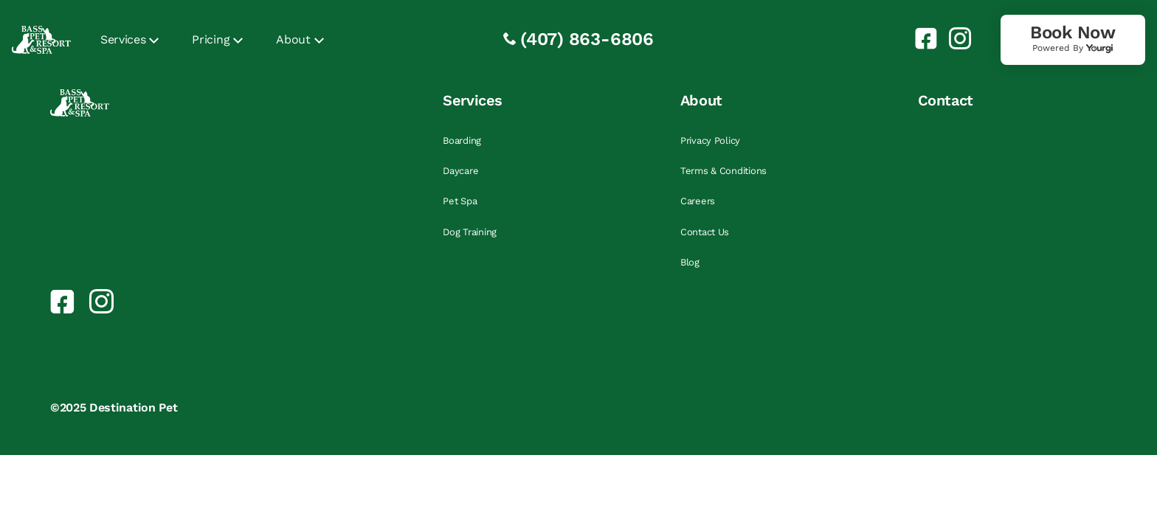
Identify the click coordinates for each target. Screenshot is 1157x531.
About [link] (293, 39)
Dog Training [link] (470, 231)
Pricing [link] (210, 39)
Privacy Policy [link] (710, 140)
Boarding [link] (462, 140)
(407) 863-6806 (587, 39)
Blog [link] (690, 262)
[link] (920, 38)
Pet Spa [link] (460, 200)
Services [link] (122, 39)
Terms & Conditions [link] (723, 170)
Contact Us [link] (704, 231)
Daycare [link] (460, 170)
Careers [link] (697, 200)
